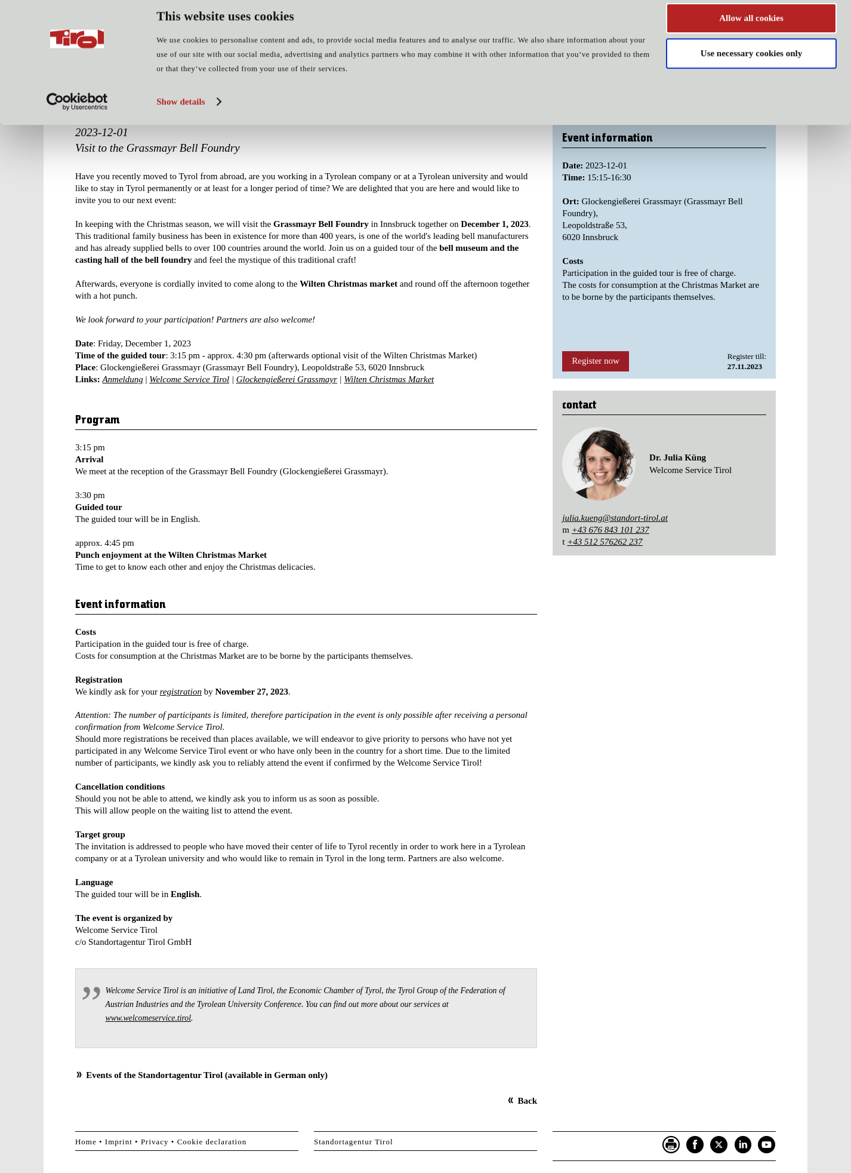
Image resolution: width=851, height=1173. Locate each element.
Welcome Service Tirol (189, 379)
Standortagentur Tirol (353, 1141)
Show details (180, 113)
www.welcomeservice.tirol (148, 1018)
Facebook (695, 1145)
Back (527, 1101)
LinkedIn (743, 1145)
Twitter (719, 1145)
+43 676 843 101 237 (610, 530)
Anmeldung (122, 379)
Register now (595, 361)
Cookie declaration (212, 1141)
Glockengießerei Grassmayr (286, 379)
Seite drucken (671, 1145)
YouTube (767, 1145)
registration (181, 691)
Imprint (118, 1141)
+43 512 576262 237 (604, 541)
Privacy (155, 1141)
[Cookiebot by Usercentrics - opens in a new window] (77, 113)
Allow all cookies (751, 29)
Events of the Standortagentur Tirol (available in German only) (207, 1075)
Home (86, 1141)
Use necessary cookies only (751, 64)
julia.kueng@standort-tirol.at (615, 518)
